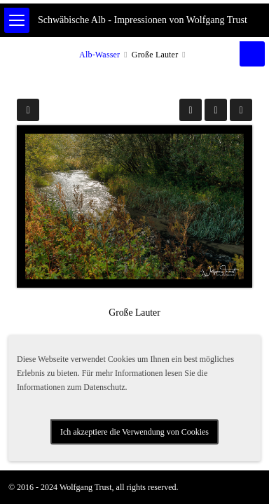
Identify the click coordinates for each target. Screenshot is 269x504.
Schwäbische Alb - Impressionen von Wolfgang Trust (142, 20)
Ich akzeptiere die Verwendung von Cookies (134, 432)
